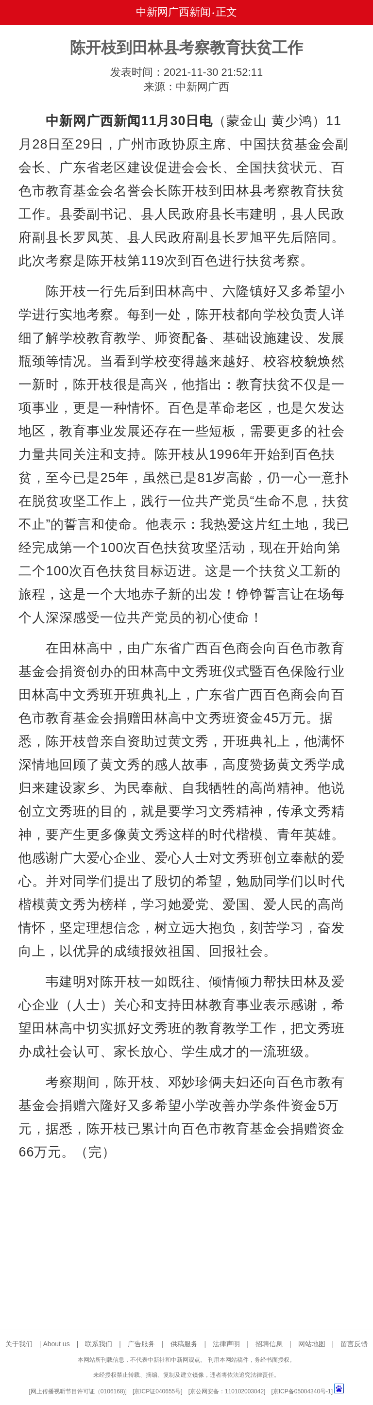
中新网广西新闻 (173, 12)
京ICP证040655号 (157, 1391)
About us (56, 1344)
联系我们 (98, 1344)
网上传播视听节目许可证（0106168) (78, 1391)
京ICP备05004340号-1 (302, 1391)
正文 (226, 12)
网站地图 (311, 1344)
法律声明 (226, 1344)
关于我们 (19, 1344)
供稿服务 (184, 1344)
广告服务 (141, 1344)
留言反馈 (354, 1344)
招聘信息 (269, 1344)
